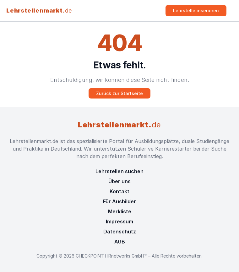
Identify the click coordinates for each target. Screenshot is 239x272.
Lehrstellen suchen (119, 171)
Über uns (119, 181)
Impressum (119, 221)
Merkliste (119, 211)
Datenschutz (119, 231)
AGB (119, 241)
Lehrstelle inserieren (196, 10)
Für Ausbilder (119, 201)
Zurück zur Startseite (119, 93)
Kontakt (119, 191)
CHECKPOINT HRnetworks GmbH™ (112, 256)
